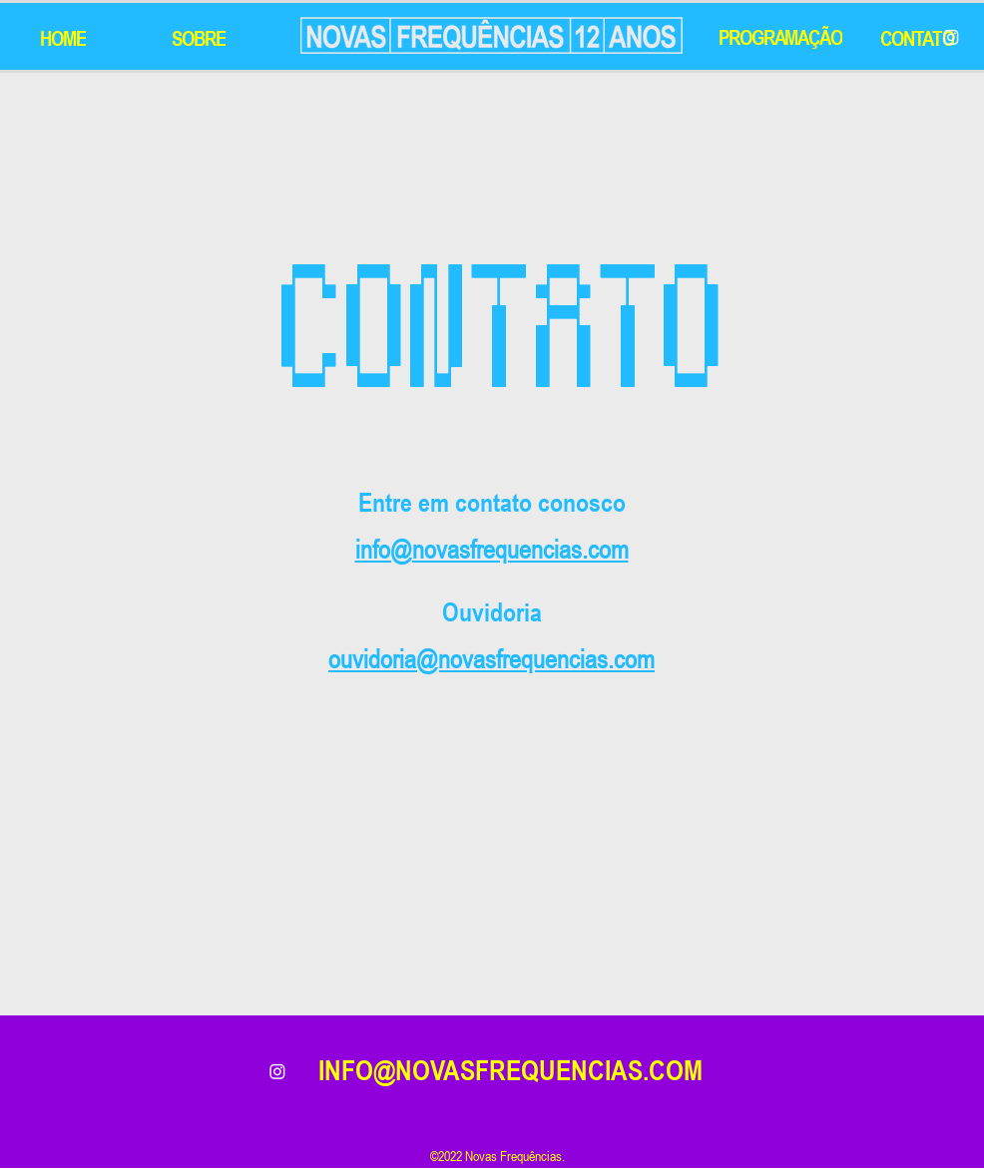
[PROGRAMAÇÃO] (782, 37)
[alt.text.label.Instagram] (277, 1071)
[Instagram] (951, 37)
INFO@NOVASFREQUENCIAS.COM (510, 1070)
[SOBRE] (200, 38)
